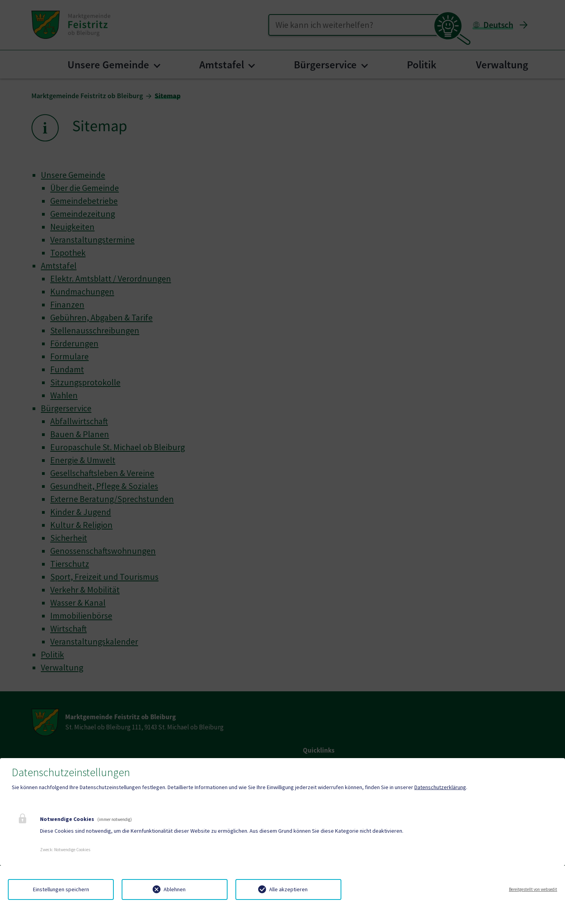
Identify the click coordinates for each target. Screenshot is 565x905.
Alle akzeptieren (288, 889)
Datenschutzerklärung (440, 787)
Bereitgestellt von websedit (533, 889)
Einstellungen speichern (61, 889)
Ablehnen (175, 889)
